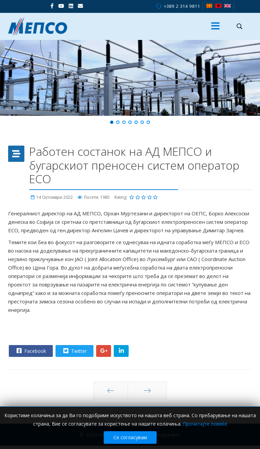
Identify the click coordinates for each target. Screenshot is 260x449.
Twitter (74, 351)
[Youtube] (61, 5)
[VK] (80, 5)
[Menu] (215, 26)
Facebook (30, 351)
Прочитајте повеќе (205, 424)
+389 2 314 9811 (182, 6)
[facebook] (51, 5)
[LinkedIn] (71, 5)
